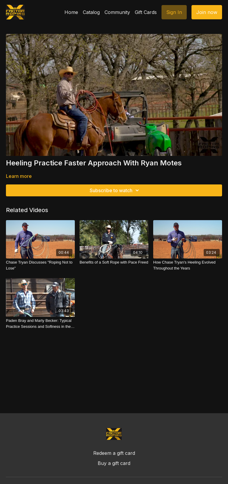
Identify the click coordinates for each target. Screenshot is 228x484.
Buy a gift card (114, 463)
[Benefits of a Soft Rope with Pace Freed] (114, 262)
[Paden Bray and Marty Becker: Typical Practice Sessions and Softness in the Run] (40, 323)
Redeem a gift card (114, 453)
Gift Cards (146, 12)
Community (117, 12)
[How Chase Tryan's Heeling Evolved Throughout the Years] (187, 265)
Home (71, 12)
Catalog (91, 12)
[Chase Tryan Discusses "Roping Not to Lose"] (40, 265)
